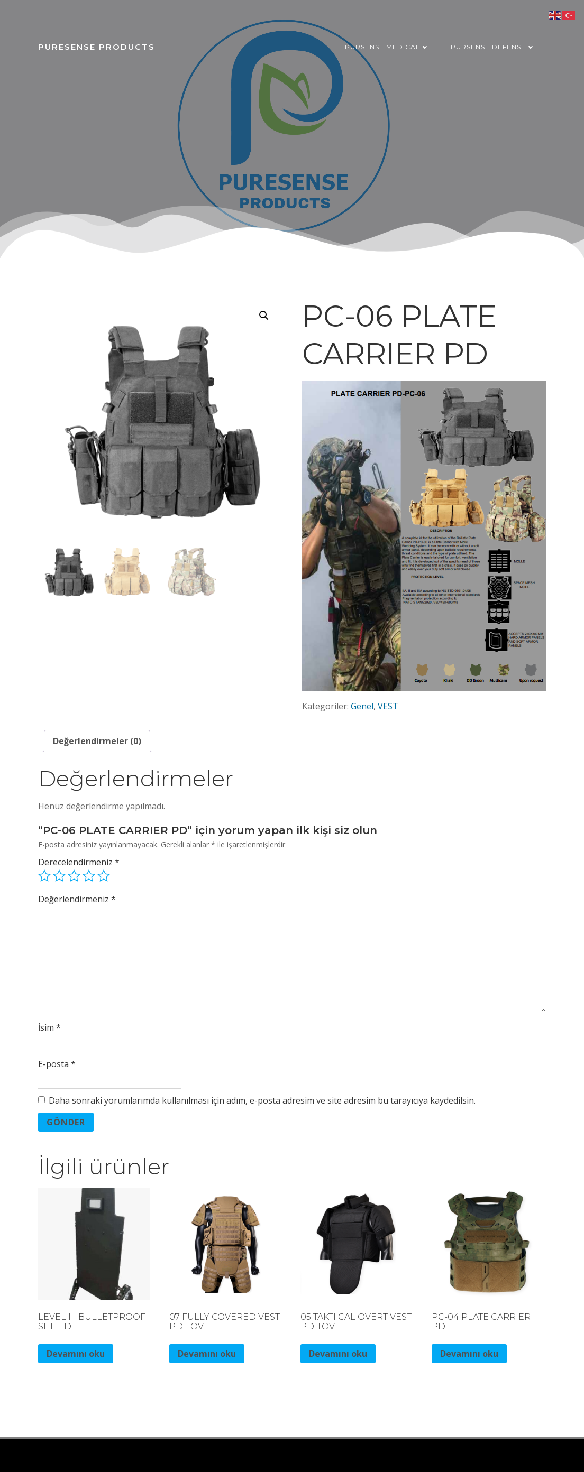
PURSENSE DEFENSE (493, 47)
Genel (362, 706)
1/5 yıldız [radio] (44, 875)
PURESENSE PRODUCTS (96, 47)
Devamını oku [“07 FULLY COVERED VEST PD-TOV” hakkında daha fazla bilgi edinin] (207, 1353)
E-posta (57, 1064)
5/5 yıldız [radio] (103, 875)
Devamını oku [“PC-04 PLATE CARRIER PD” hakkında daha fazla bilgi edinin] (469, 1353)
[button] (263, 315)
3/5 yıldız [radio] (74, 875)
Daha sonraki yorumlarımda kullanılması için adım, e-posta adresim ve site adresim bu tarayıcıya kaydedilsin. (262, 1100)
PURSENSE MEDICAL (387, 47)
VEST (388, 706)
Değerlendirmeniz (77, 899)
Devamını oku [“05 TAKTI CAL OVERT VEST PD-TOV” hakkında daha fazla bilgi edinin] (338, 1353)
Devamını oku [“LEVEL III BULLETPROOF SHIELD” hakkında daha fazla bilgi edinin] (76, 1353)
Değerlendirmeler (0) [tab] (97, 741)
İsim (49, 1027)
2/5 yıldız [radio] (59, 875)
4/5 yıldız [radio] (89, 875)
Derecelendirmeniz (79, 862)
